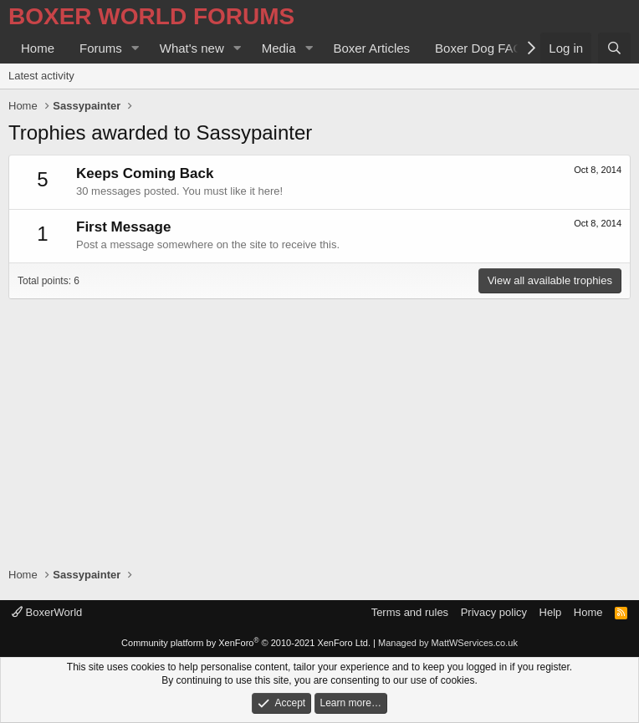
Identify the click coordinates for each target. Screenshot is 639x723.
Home (37, 48)
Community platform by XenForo (246, 643)
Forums (100, 48)
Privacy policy (494, 612)
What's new (192, 48)
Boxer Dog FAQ (479, 48)
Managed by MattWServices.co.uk (448, 643)
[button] (135, 48)
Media (279, 48)
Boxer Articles (371, 48)
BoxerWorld (47, 612)
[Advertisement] (319, 425)
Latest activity (41, 75)
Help (550, 612)
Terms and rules (409, 612)
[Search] (614, 48)
